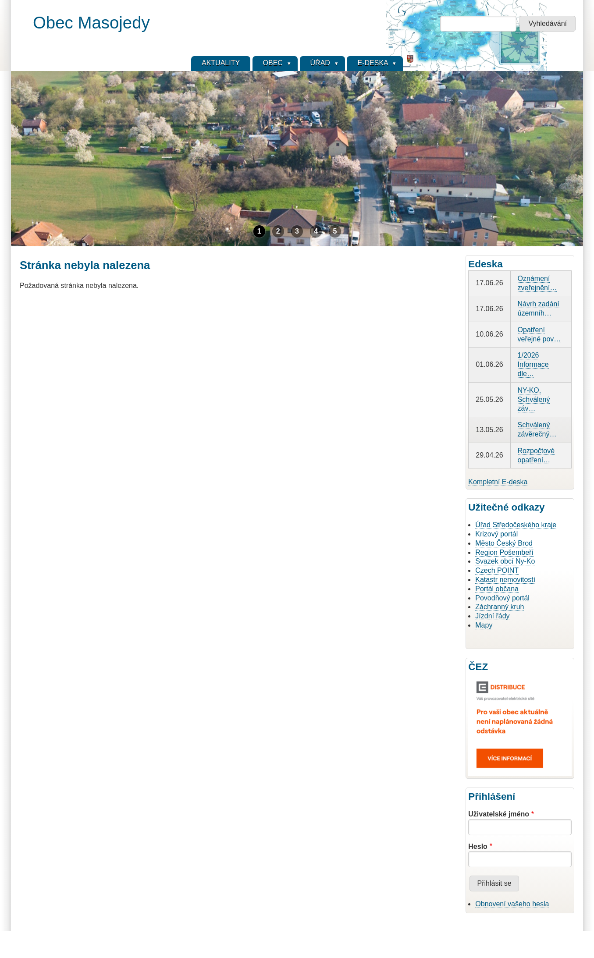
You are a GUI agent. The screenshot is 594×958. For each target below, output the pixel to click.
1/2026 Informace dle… (533, 364)
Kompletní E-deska (497, 482)
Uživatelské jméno (498, 814)
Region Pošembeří (504, 552)
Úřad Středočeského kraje (515, 525)
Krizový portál (496, 534)
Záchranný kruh (499, 606)
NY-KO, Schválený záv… (534, 399)
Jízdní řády (492, 616)
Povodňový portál (502, 598)
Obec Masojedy (91, 22)
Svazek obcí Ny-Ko (505, 561)
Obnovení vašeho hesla (512, 904)
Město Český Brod (504, 543)
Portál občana (497, 589)
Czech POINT (497, 570)
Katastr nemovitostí (505, 579)
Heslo (477, 846)
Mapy (483, 625)
